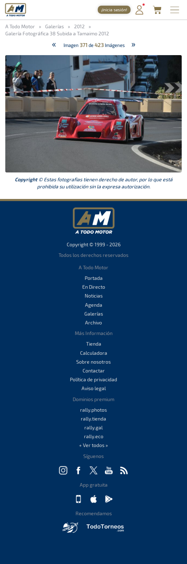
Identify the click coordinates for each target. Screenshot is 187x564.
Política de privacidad (93, 379)
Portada (94, 278)
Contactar (94, 371)
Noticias (94, 296)
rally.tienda (93, 419)
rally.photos (93, 410)
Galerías (93, 314)
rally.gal (93, 427)
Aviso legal (94, 388)
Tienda (93, 344)
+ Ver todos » (93, 445)
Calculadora (93, 353)
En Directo (93, 287)
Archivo (93, 322)
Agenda (93, 305)
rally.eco (93, 436)
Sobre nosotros (93, 362)
